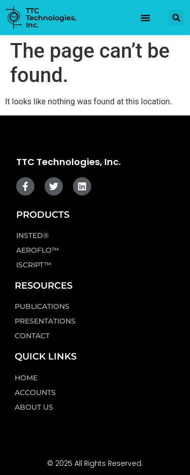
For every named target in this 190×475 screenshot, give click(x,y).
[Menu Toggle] (145, 18)
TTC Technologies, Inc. (51, 17)
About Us (34, 407)
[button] (176, 17)
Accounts (35, 392)
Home (26, 377)
